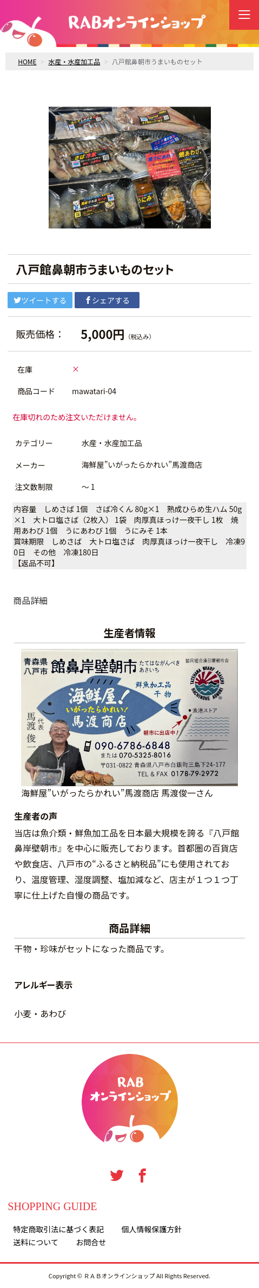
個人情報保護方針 (152, 1229)
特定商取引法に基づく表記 (58, 1229)
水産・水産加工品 (74, 61)
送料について (35, 1242)
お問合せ (91, 1242)
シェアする (107, 300)
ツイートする (40, 300)
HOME (27, 61)
